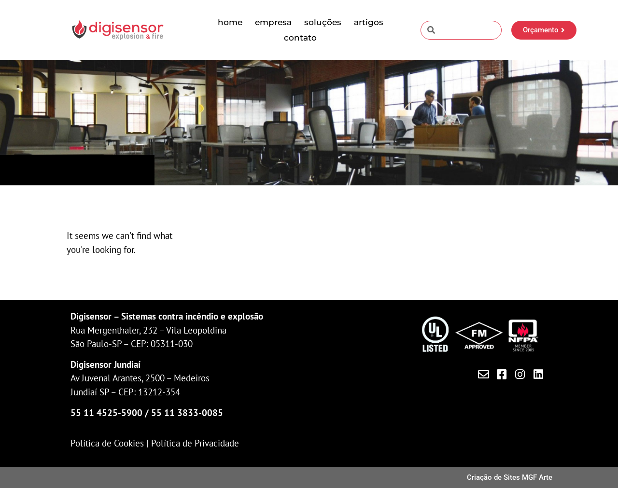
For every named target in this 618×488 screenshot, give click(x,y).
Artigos (368, 22)
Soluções (322, 22)
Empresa (273, 22)
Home (230, 22)
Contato (300, 37)
